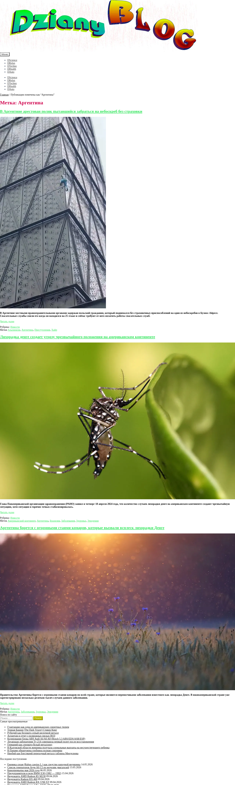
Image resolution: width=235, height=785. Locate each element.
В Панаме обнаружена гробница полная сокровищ (34, 750)
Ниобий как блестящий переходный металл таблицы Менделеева (42, 753)
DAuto (10, 72)
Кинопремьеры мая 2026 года (23, 770)
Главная (4, 94)
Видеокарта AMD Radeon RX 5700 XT (28, 782)
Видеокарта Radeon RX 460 (22, 779)
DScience (12, 60)
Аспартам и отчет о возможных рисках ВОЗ (31, 735)
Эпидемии (93, 520)
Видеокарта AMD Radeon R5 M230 (26, 776)
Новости (15, 327)
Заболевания (68, 520)
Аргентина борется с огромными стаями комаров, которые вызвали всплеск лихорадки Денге (82, 528)
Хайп (54, 330)
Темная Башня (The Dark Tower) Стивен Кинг (32, 730)
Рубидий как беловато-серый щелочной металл (33, 733)
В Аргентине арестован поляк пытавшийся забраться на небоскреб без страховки (71, 111)
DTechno (12, 66)
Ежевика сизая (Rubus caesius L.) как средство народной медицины (43, 764)
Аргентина (27, 330)
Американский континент (22, 520)
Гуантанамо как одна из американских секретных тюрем (38, 727)
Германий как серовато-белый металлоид (29, 744)
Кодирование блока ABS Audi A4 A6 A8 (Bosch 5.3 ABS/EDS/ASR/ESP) (46, 738)
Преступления (42, 330)
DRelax (11, 63)
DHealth (11, 69)
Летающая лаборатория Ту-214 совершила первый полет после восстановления (50, 741)
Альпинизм (14, 330)
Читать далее (7, 321)
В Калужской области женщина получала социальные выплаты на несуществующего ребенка (58, 747)
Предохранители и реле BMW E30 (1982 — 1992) (34, 773)
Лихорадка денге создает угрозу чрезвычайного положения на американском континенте (77, 337)
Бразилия (55, 520)
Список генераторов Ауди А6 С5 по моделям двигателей (38, 767)
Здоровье (81, 520)
